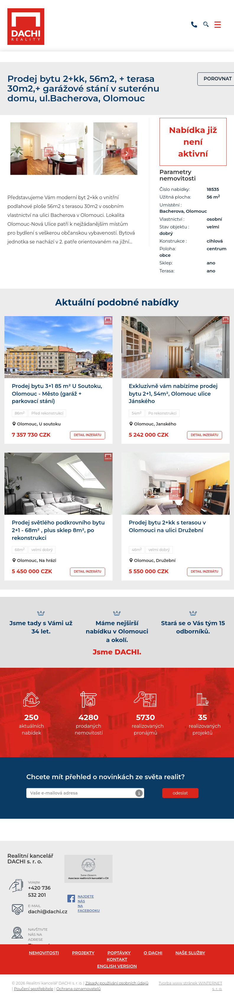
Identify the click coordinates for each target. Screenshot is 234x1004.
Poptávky (119, 953)
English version (117, 966)
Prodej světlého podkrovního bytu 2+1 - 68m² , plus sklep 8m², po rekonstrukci (58, 530)
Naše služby (190, 953)
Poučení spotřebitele (33, 988)
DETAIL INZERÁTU (87, 435)
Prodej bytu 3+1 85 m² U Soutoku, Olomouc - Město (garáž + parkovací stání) (57, 393)
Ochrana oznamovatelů (78, 988)
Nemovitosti (44, 953)
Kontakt (117, 959)
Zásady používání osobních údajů (116, 983)
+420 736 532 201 (194, 24)
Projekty (83, 953)
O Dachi (153, 953)
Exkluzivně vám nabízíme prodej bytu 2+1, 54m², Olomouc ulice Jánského (173, 393)
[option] (48, 152)
